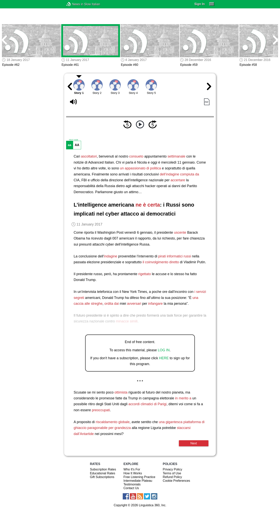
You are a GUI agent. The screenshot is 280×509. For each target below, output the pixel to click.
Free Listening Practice (139, 477)
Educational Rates (102, 473)
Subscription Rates (103, 469)
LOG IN (164, 350)
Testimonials (132, 484)
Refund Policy (172, 477)
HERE (164, 358)
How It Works (132, 473)
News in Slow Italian (74, 4)
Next (193, 443)
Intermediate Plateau (137, 480)
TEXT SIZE (73, 140)
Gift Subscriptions (102, 477)
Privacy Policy (172, 469)
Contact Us (131, 488)
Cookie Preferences (176, 480)
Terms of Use (172, 473)
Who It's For (131, 469)
